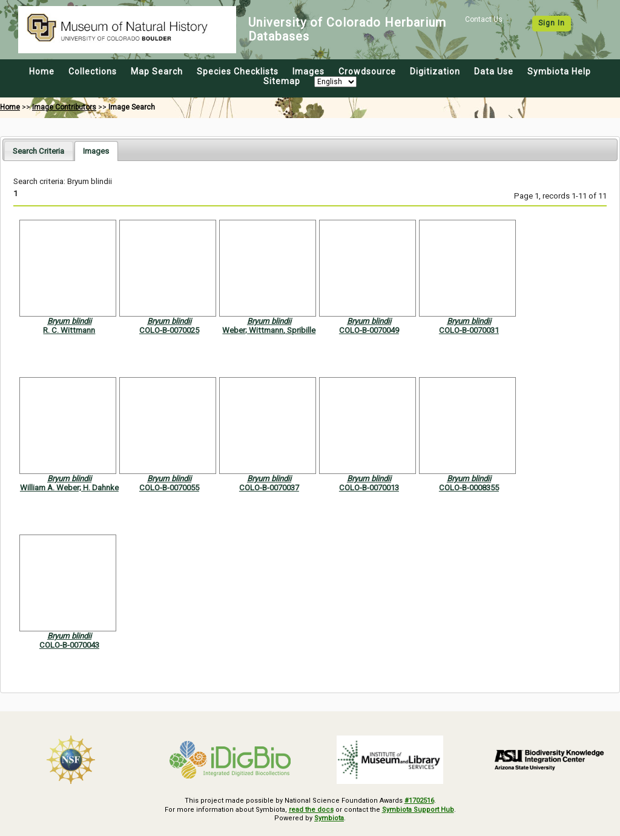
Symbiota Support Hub (418, 810)
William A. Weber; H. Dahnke (69, 487)
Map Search (157, 71)
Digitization (435, 71)
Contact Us (484, 19)
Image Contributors (64, 107)
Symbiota (329, 818)
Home (41, 71)
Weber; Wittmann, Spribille (268, 330)
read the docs (311, 810)
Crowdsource (367, 71)
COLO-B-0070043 (69, 645)
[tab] (38, 150)
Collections (92, 71)
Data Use (493, 71)
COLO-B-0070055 (169, 487)
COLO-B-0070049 (369, 330)
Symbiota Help (559, 71)
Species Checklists (238, 71)
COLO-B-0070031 (469, 330)
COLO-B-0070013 (369, 487)
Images (308, 71)
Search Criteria (38, 151)
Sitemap (281, 81)
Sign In (551, 23)
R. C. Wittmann (69, 330)
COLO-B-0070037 (269, 487)
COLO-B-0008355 (469, 487)
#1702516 (419, 801)
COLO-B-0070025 (169, 330)
